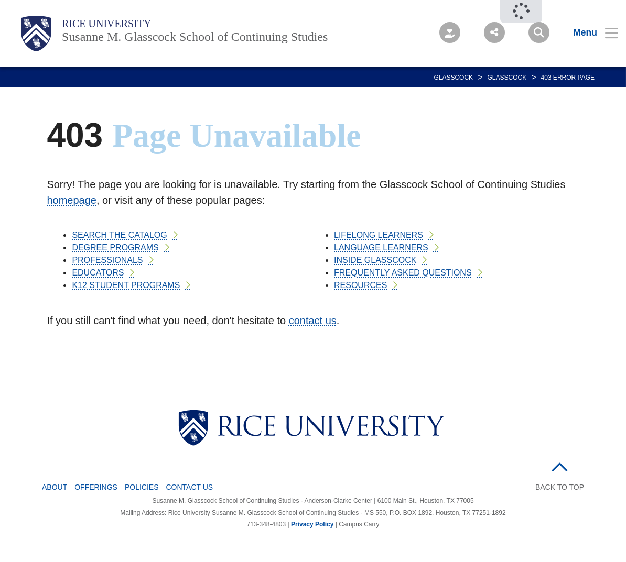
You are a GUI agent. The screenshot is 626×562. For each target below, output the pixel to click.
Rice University (107, 23)
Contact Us (189, 487)
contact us (313, 320)
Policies (142, 487)
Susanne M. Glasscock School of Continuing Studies (195, 36)
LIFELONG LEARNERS (378, 234)
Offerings (95, 487)
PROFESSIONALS (107, 260)
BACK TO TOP (559, 487)
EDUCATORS (98, 272)
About (54, 487)
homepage (71, 200)
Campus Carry (359, 524)
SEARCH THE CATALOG (119, 234)
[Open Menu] (589, 32)
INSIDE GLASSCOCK (375, 260)
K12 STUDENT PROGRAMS (126, 285)
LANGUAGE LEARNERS (381, 247)
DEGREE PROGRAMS (115, 247)
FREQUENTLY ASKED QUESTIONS (403, 272)
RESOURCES (360, 285)
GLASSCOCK (453, 77)
